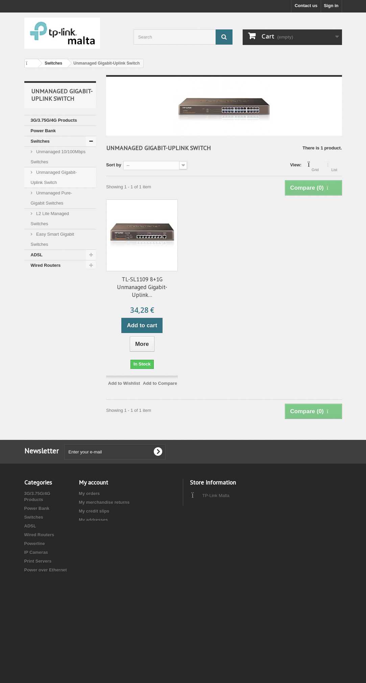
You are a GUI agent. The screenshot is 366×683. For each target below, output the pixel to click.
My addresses (93, 519)
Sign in (331, 5)
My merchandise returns (104, 502)
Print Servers (44, 296)
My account (93, 482)
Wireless (40, 338)
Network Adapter (48, 317)
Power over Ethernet (52, 307)
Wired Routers (46, 265)
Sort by (113, 164)
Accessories (44, 370)
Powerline (41, 275)
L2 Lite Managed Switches (50, 218)
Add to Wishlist (124, 383)
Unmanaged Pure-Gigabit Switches (51, 198)
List (334, 166)
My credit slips (94, 511)
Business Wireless (50, 349)
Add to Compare (160, 383)
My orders (89, 493)
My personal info (96, 528)
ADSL (37, 254)
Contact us (306, 5)
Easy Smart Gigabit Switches (52, 239)
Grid (315, 166)
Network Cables (47, 328)
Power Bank (43, 130)
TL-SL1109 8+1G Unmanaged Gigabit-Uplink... (142, 287)
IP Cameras (43, 286)
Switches (40, 141)
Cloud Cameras (47, 391)
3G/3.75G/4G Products (54, 120)
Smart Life (41, 380)
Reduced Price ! (47, 359)
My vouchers (92, 537)
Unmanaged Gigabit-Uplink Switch (54, 177)
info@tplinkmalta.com (237, 508)
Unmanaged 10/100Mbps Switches (58, 156)
